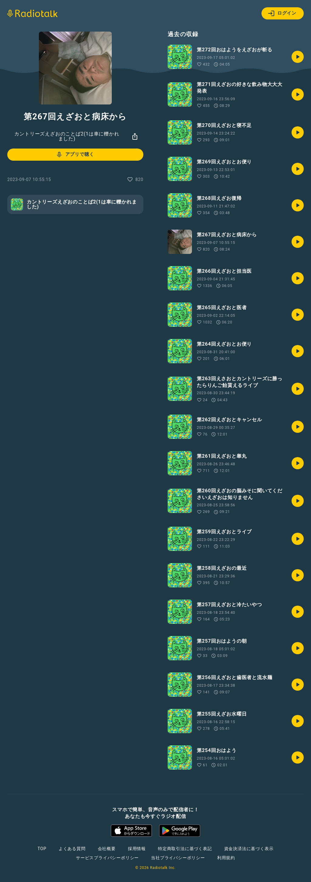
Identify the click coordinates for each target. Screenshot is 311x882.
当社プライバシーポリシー (178, 857)
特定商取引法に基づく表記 (185, 848)
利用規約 (226, 857)
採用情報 (137, 848)
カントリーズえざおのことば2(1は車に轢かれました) (66, 136)
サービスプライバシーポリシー (107, 857)
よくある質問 (72, 848)
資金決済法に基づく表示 (249, 848)
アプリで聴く (75, 154)
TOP (42, 848)
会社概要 (107, 848)
